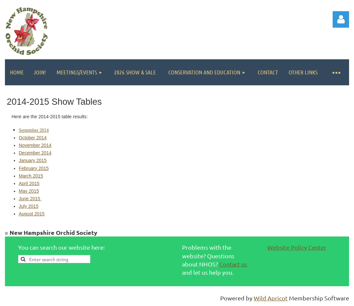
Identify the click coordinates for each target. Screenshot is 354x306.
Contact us (233, 264)
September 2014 (34, 130)
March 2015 (31, 176)
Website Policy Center (296, 247)
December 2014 (35, 152)
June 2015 (30, 198)
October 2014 (33, 137)
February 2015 (34, 168)
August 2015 (32, 213)
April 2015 (29, 183)
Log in (341, 19)
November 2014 (35, 145)
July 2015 (28, 206)
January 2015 (33, 160)
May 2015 (29, 191)
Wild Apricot (271, 297)
